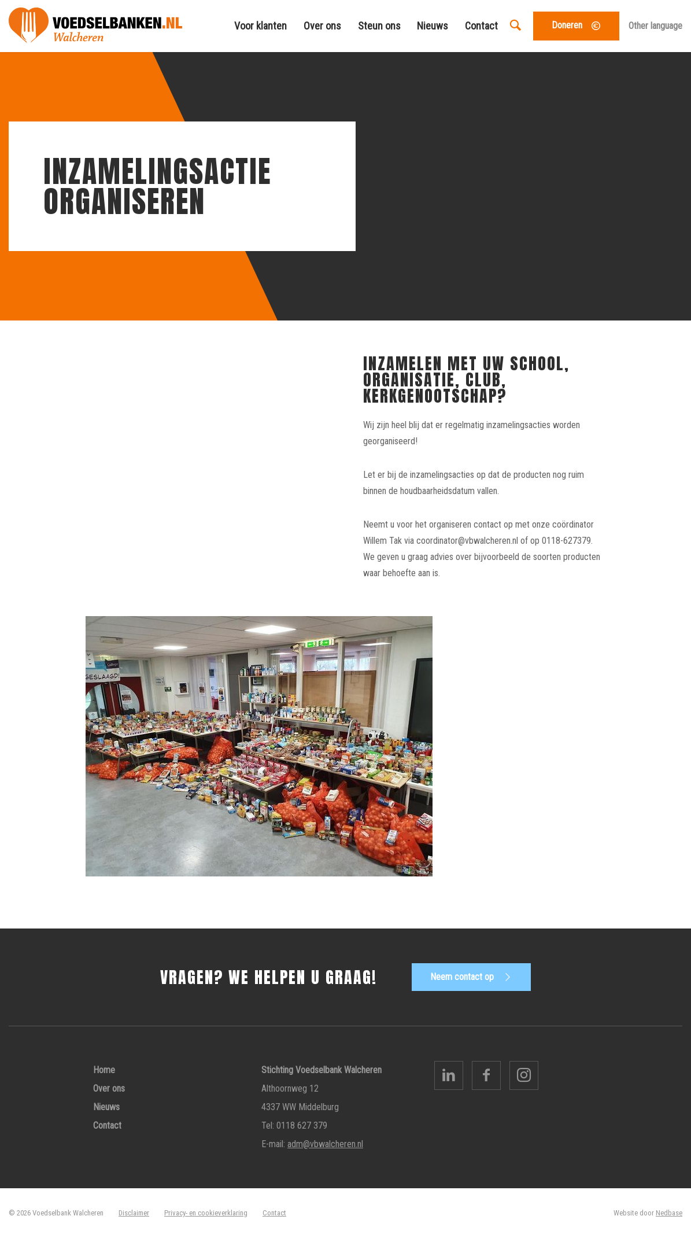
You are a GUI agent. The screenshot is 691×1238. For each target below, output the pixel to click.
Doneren (567, 25)
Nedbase (669, 1212)
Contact (481, 26)
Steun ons (379, 26)
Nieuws (432, 26)
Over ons (322, 26)
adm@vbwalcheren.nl (325, 1143)
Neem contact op (462, 976)
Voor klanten (260, 26)
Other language (655, 26)
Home (104, 1069)
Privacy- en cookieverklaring (205, 1212)
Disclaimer (134, 1212)
